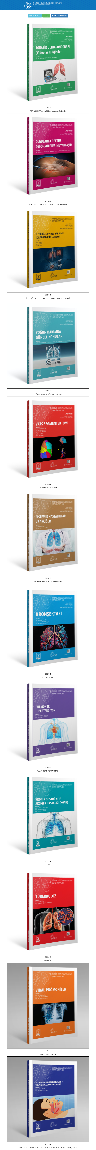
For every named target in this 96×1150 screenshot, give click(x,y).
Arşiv (46, 15)
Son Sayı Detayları (59, 15)
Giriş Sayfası (34, 15)
